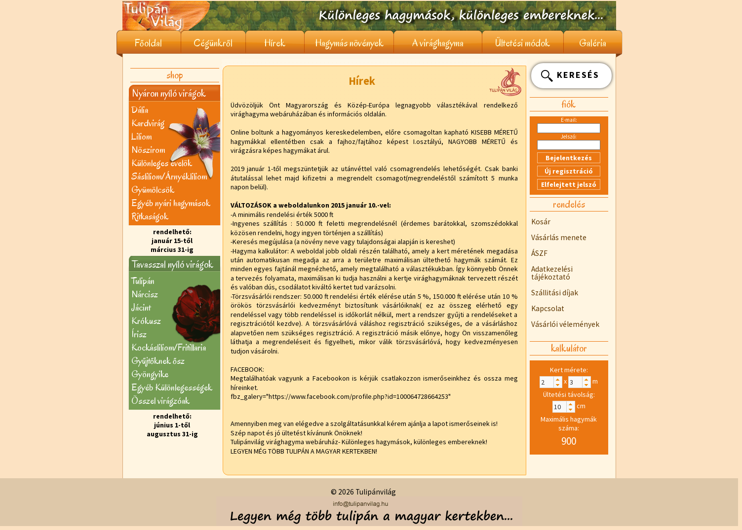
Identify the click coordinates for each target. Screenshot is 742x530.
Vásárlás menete (558, 237)
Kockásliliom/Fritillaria (168, 347)
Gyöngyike (149, 374)
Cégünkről (213, 43)
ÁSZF (539, 253)
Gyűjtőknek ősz (158, 360)
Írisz (139, 334)
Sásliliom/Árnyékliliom (169, 176)
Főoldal (148, 43)
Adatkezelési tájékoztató (552, 273)
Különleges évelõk (161, 163)
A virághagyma (438, 43)
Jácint (141, 307)
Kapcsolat (547, 308)
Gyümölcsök (152, 189)
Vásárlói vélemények (565, 324)
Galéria (592, 43)
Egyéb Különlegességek (171, 387)
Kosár (540, 221)
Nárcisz (144, 294)
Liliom (141, 136)
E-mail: (569, 119)
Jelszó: (569, 136)
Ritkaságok (149, 216)
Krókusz (146, 321)
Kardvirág (147, 123)
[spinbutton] (551, 382)
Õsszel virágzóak (160, 400)
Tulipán (143, 281)
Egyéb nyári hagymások (170, 203)
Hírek (274, 43)
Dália (139, 110)
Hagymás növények (349, 43)
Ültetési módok (522, 43)
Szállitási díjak (554, 292)
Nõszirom (148, 149)
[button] (557, 379)
